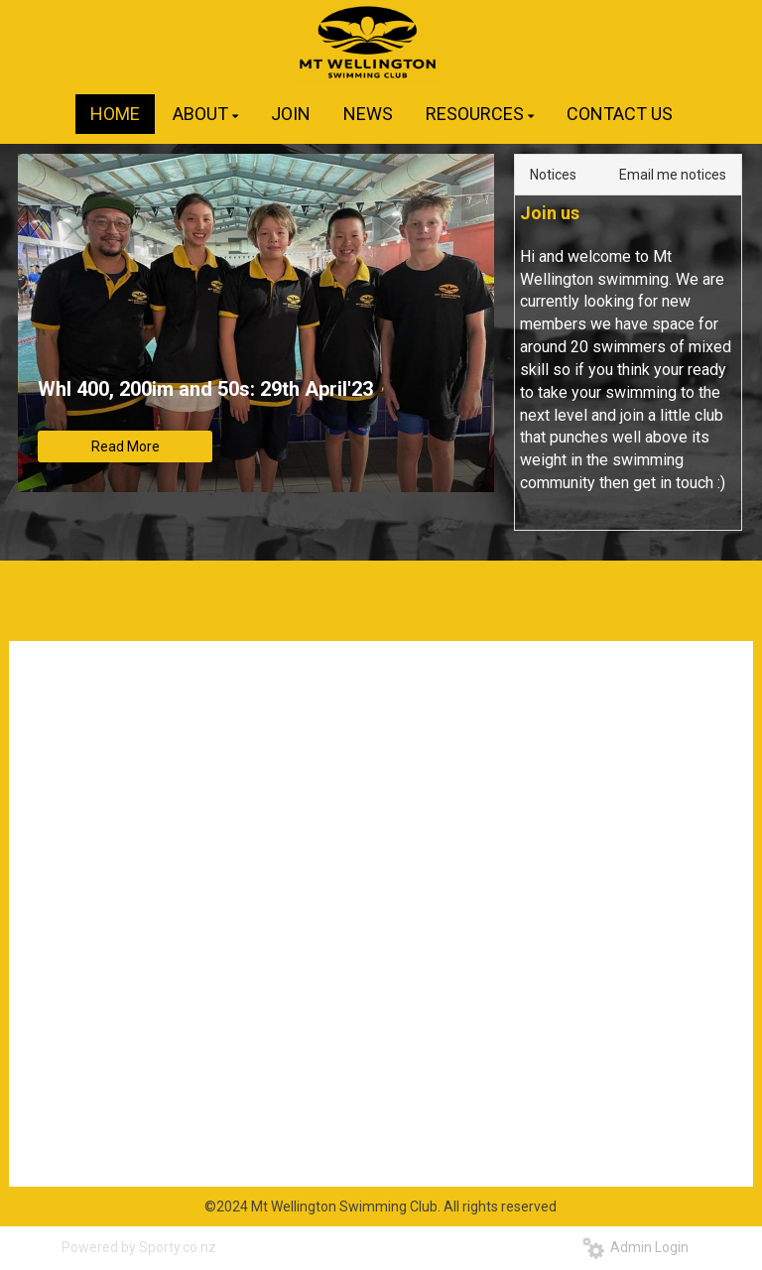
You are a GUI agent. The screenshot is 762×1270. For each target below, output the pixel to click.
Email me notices (672, 175)
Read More (125, 446)
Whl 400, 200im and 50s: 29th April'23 (205, 389)
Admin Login (635, 1247)
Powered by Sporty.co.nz (139, 1247)
